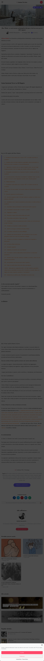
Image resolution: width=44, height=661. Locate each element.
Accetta (22, 652)
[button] (42, 645)
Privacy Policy (25, 659)
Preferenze (22, 656)
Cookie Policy (19, 659)
